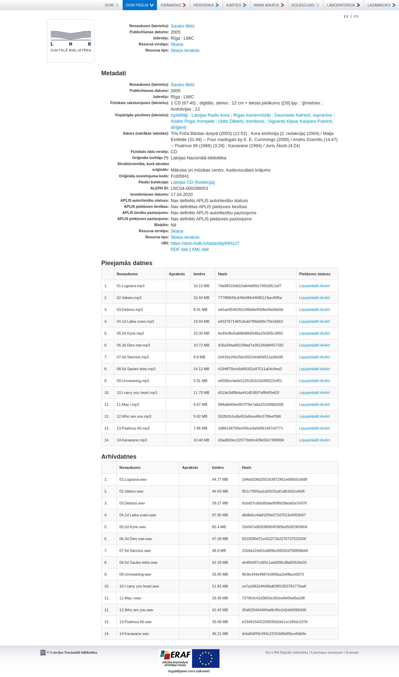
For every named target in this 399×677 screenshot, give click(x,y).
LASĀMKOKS (382, 5)
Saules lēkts (182, 25)
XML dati (200, 249)
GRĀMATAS (173, 5)
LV (346, 16)
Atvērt (325, 286)
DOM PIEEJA (140, 5)
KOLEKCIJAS (306, 5)
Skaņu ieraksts (185, 50)
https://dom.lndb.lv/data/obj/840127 (205, 243)
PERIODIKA (206, 5)
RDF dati (179, 249)
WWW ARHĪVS (269, 5)
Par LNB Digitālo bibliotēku (287, 652)
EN (356, 16)
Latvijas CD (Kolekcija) (193, 182)
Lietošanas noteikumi (327, 652)
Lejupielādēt (309, 286)
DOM (112, 5)
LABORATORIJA (343, 5)
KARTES (236, 5)
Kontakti (352, 652)
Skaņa (177, 44)
